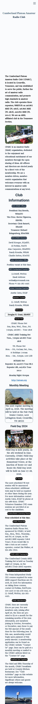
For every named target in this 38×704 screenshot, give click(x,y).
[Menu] (34, 4)
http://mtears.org (19, 343)
